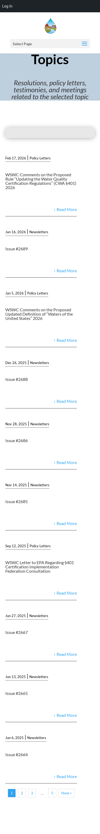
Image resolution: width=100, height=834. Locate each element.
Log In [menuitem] (7, 6)
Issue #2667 (16, 632)
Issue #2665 (16, 693)
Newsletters (38, 232)
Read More (67, 209)
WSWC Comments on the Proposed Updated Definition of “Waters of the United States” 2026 (39, 314)
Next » (66, 793)
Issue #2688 (16, 379)
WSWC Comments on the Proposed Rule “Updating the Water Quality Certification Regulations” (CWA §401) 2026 (40, 181)
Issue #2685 (16, 501)
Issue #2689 (16, 248)
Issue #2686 (16, 440)
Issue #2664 (16, 754)
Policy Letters (40, 158)
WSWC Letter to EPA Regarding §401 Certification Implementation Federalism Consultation (39, 566)
